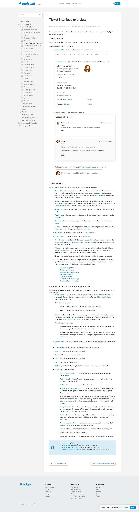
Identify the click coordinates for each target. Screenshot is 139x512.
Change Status (59, 295)
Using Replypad (64, 26)
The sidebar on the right (62, 62)
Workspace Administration (79, 494)
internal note (103, 167)
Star (56, 355)
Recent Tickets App (66, 274)
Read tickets (62, 464)
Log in (112, 4)
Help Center (75, 487)
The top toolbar (59, 50)
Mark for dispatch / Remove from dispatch (73, 423)
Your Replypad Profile (78, 496)
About (98, 487)
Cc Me (62, 385)
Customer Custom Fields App (69, 279)
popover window (100, 195)
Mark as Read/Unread (67, 373)
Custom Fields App (66, 276)
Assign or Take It (60, 347)
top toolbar (58, 217)
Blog (97, 489)
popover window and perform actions (78, 242)
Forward (63, 429)
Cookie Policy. (124, 507)
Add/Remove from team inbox (70, 388)
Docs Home (53, 26)
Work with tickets (77, 26)
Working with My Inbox (69, 445)
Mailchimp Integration (67, 270)
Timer (57, 362)
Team (57, 351)
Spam (111, 436)
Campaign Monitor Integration (69, 272)
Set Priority (58, 366)
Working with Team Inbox (70, 447)
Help (80, 4)
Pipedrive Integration (67, 268)
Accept (133, 507)
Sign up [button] (117, 3)
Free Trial (74, 4)
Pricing (67, 4)
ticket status (101, 297)
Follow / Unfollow (66, 379)
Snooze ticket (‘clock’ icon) (63, 342)
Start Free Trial (50, 487)
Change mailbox (65, 407)
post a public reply (89, 167)
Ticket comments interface (70, 449)
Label (57, 358)
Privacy (98, 494)
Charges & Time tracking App (69, 281)
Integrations (49, 494)
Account (71, 197)
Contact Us (99, 492)
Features (61, 4)
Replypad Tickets (76, 498)
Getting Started (76, 489)
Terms (98, 496)
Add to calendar (65, 415)
